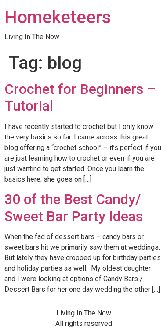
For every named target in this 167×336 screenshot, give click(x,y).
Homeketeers (57, 17)
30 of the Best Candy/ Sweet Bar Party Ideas (73, 207)
